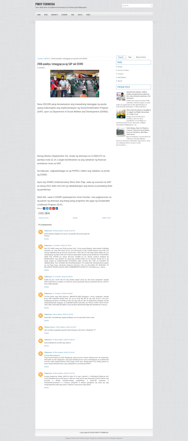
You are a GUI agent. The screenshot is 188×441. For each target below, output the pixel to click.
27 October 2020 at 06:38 (63, 293)
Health (80, 14)
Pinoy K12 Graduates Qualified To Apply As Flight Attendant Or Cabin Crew (138, 112)
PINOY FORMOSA (45, 4)
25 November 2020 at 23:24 (63, 352)
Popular (121, 57)
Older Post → (107, 218)
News (46, 14)
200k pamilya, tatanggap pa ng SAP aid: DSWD (60, 63)
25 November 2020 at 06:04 (64, 340)
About (120, 81)
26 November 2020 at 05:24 (63, 373)
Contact (121, 74)
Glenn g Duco (49, 327)
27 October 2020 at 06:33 (63, 277)
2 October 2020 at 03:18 (62, 245)
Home (39, 14)
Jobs (72, 14)
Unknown (48, 231)
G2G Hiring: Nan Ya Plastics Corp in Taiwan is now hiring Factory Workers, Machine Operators (137, 131)
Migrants (54, 14)
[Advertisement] (74, 40)
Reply (46, 239)
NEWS (47, 58)
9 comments (41, 67)
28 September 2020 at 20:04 (64, 231)
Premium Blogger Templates (87, 438)
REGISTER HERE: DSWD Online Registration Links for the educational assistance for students (138, 95)
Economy (65, 14)
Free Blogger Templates (115, 438)
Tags (129, 57)
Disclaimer (122, 77)
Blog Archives (141, 57)
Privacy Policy (123, 70)
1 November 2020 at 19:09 (63, 314)
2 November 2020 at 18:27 (66, 327)
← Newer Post (43, 218)
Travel (88, 14)
